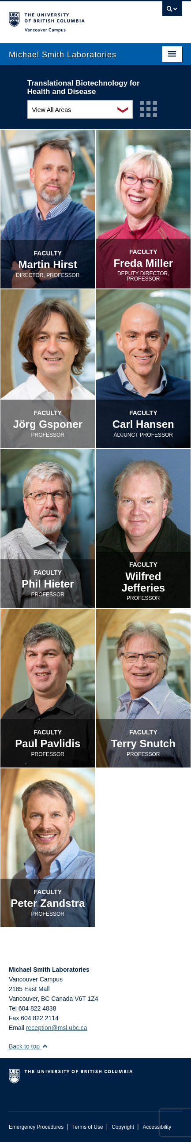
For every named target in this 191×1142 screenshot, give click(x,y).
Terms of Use (87, 1127)
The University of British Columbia (69, 18)
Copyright (123, 1127)
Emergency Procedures (36, 1127)
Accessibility (156, 1127)
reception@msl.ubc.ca (56, 1027)
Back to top (28, 1046)
